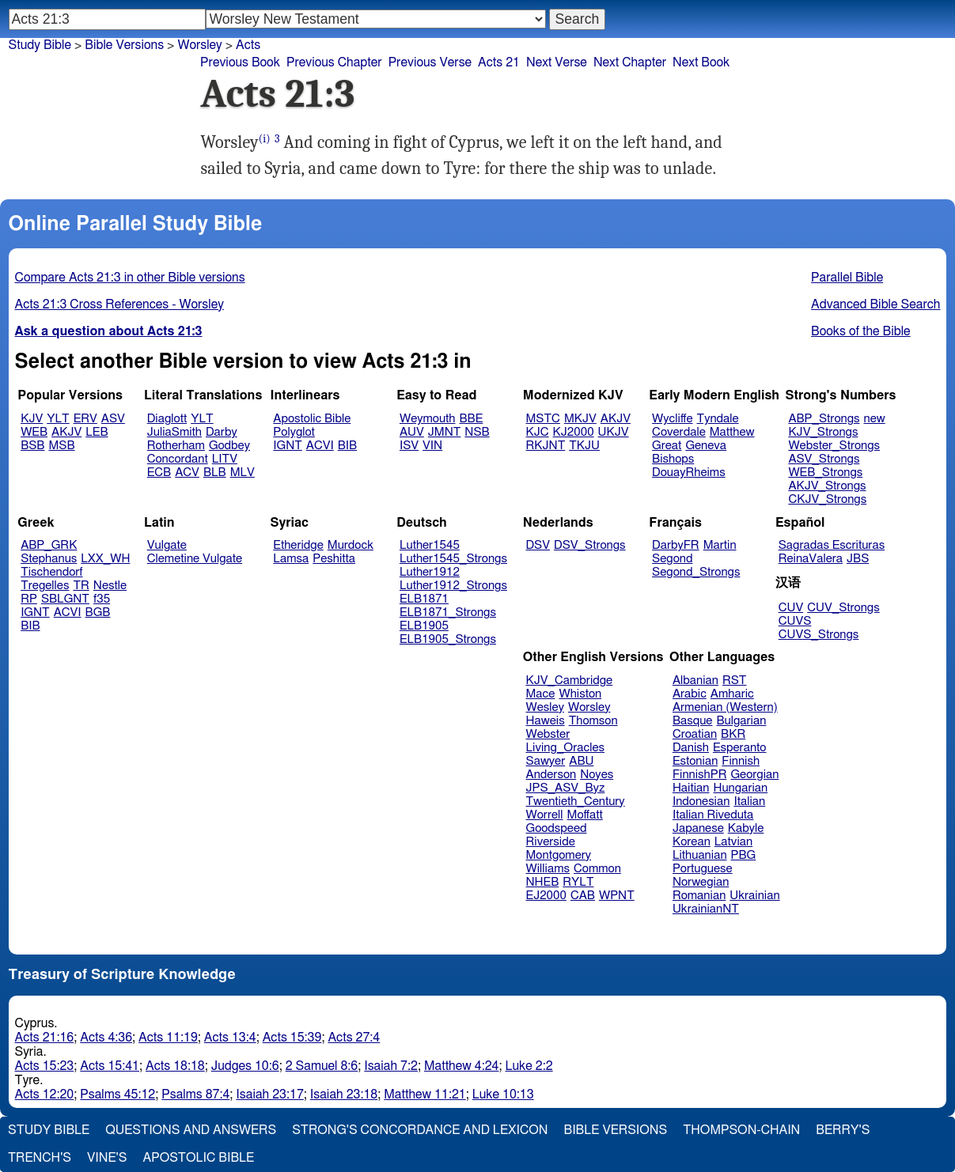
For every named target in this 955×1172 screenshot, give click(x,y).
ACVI (320, 446)
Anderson (551, 775)
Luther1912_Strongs (453, 586)
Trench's (39, 1157)
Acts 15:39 (292, 1037)
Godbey (229, 446)
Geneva (705, 446)
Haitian (691, 788)
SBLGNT (65, 599)
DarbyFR (675, 545)
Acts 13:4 (230, 1037)
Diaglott (167, 419)
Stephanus (49, 559)
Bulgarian (741, 721)
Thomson (593, 721)
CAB (582, 896)
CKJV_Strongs (827, 499)
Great (666, 446)
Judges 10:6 (245, 1066)
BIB (347, 446)
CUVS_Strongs (819, 635)
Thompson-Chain (741, 1130)
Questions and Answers (190, 1130)
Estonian (695, 761)
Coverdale (679, 432)
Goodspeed (556, 828)
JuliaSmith (174, 432)
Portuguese (703, 869)
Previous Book (240, 62)
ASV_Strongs (823, 459)
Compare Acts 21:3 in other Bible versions (130, 277)
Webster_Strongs (834, 446)
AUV (412, 432)
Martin (720, 545)
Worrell (544, 815)
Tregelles (45, 586)
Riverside (550, 842)
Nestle (110, 586)
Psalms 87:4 (195, 1094)
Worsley (199, 45)
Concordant (177, 459)
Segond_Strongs (696, 572)
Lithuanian (700, 855)
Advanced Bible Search (875, 304)
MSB (61, 446)
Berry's (843, 1130)
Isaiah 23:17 (269, 1094)
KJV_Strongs (823, 432)
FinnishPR (700, 775)
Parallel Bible (847, 277)
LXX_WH (105, 559)
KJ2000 (573, 432)
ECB (159, 472)
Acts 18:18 (175, 1066)
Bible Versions (124, 45)
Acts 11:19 (168, 1037)
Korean (692, 842)
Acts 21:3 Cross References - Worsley (119, 304)
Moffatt (585, 815)
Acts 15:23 (44, 1066)
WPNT (617, 896)
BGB (98, 612)
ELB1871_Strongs (448, 612)
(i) (265, 139)
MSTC (543, 419)
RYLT (578, 882)
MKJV (580, 419)
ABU (581, 761)
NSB (476, 432)
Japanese (698, 828)
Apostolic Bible (198, 1157)
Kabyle (746, 828)
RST (734, 680)
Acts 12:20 (44, 1094)
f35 (101, 599)
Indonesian (701, 801)
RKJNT (546, 446)
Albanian (695, 680)
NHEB (542, 882)
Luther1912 (430, 572)
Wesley (545, 707)
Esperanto (740, 748)
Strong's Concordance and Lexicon (420, 1130)
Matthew (732, 432)
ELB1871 (424, 599)
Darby (221, 432)
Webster (548, 734)
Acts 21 (499, 62)
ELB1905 (424, 626)
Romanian (699, 896)
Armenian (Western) (725, 707)
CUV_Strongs (843, 608)
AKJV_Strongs (827, 486)
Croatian (695, 734)
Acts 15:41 (109, 1066)
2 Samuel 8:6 (322, 1066)
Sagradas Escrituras (832, 545)
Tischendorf (51, 572)
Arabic (690, 694)
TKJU (584, 446)
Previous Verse (430, 62)
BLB (214, 472)
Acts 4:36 (106, 1037)
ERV (85, 419)
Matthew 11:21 (424, 1094)
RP (29, 599)
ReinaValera (811, 559)
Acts (248, 45)
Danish (691, 748)
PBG (743, 855)
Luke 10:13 (503, 1094)
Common (597, 869)
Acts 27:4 (354, 1037)
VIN (432, 446)
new (874, 419)
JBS (858, 559)
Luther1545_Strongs (453, 559)
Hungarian (741, 788)
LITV (224, 459)
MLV (242, 472)
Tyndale (718, 419)
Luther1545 (430, 545)
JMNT (444, 432)
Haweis (545, 721)
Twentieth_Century (575, 801)
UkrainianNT (706, 909)
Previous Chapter (334, 62)
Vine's (107, 1157)
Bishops (673, 459)
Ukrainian (754, 896)
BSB (32, 446)
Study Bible (40, 45)
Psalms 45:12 (117, 1094)
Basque (693, 721)
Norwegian (701, 882)
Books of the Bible (861, 331)
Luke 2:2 (528, 1066)
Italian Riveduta (713, 815)
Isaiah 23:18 (343, 1094)
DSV (538, 545)
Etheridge (298, 545)
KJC (537, 432)
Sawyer (546, 761)
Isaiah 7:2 (391, 1066)
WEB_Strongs (825, 472)
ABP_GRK (49, 545)
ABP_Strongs (823, 419)
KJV (32, 419)
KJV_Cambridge (569, 680)
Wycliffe (672, 419)
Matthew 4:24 (461, 1066)
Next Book (701, 62)
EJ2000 (546, 896)
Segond (672, 559)
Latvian (733, 842)
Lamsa (291, 559)
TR (81, 586)
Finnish (741, 761)
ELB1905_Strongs (448, 639)
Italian (749, 801)
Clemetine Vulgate (194, 559)
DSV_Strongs (590, 545)
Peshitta (334, 559)
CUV (791, 608)
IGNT (287, 446)
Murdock (350, 545)
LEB (96, 432)
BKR (733, 734)
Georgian (754, 775)
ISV (409, 446)
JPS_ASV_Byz (565, 788)
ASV (113, 419)
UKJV (613, 432)
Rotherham (176, 446)
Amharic (732, 694)
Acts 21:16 (44, 1037)
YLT (58, 419)
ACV (187, 472)
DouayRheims (689, 472)
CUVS (795, 621)
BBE (471, 419)
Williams (548, 869)
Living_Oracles (565, 748)
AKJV (66, 432)
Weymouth (428, 419)
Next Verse (556, 62)
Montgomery (559, 855)
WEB (34, 432)
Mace (540, 694)
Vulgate (167, 545)
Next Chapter (629, 62)
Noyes (596, 775)
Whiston (580, 694)
